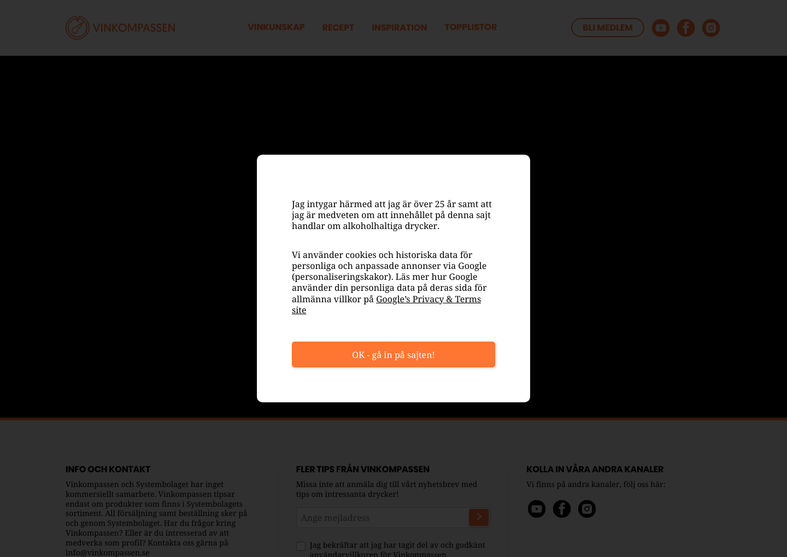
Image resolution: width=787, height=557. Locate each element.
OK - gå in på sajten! (393, 355)
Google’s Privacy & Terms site (386, 304)
